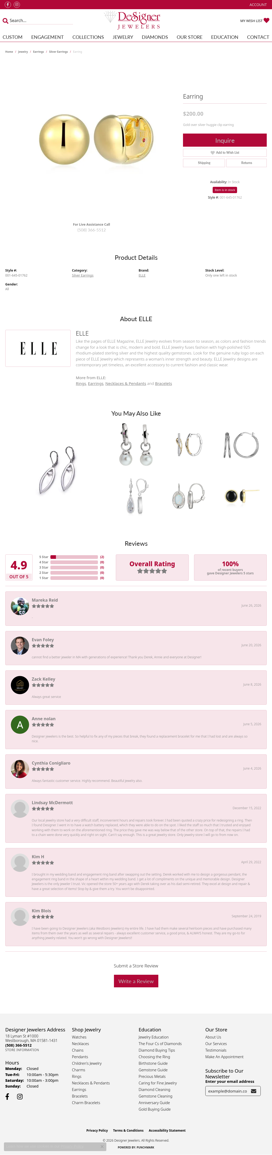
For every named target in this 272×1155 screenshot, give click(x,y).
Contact (258, 37)
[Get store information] (22, 1050)
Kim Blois (41, 911)
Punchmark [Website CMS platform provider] (145, 1147)
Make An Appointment (224, 1056)
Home (9, 52)
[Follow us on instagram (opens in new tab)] (17, 5)
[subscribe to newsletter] (253, 1091)
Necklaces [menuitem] (80, 1043)
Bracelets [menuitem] (80, 1096)
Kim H (38, 857)
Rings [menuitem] (76, 1076)
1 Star (43, 578)
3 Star (43, 567)
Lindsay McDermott (52, 803)
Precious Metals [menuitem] (152, 1076)
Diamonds (155, 37)
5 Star (43, 557)
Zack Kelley (43, 679)
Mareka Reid (45, 600)
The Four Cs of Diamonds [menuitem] (160, 1043)
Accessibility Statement (167, 1130)
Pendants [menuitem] (80, 1056)
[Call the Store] (18, 1045)
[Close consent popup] (102, 1146)
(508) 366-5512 (91, 230)
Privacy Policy (97, 1130)
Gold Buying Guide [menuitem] (155, 1109)
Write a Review (136, 981)
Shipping (204, 163)
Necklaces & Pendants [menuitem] (91, 1082)
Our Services (216, 1043)
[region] (91, 139)
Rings (81, 383)
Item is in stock (225, 190)
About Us (213, 1037)
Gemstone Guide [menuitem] (153, 1069)
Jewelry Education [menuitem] (154, 1037)
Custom (13, 37)
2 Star (43, 572)
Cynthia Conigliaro (51, 763)
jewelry (23, 52)
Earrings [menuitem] (79, 1089)
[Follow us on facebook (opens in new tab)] (8, 5)
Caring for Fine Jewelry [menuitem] (158, 1082)
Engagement (47, 37)
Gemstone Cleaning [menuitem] (155, 1096)
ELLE (142, 275)
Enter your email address (229, 1081)
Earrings (38, 52)
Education (224, 37)
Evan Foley (43, 640)
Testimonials (216, 1050)
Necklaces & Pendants (125, 383)
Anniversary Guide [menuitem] (154, 1102)
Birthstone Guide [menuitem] (153, 1063)
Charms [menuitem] (78, 1069)
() (102, 557)
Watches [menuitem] (79, 1037)
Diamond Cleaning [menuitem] (154, 1089)
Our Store (189, 37)
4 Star (43, 562)
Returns (246, 163)
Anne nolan (44, 719)
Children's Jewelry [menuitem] (87, 1063)
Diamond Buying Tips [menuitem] (157, 1050)
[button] (258, 4)
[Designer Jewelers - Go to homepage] (136, 20)
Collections (88, 37)
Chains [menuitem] (77, 1050)
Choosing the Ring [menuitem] (154, 1056)
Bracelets (163, 383)
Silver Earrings (58, 52)
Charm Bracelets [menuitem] (86, 1102)
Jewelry (123, 37)
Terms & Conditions (128, 1130)
